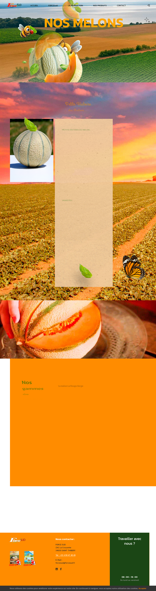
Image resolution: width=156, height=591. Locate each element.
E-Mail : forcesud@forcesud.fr (65, 561)
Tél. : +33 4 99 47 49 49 (65, 555)
